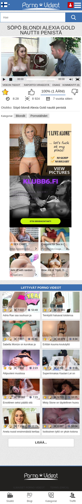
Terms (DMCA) (59, 487)
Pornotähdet (39, 116)
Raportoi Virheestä (36, 85)
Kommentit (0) (71, 85)
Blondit (20, 116)
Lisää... (41, 442)
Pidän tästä (32, 92)
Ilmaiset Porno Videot (29, 487)
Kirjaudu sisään (70, 5)
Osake (56, 85)
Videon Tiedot (11, 85)
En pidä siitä (74, 92)
